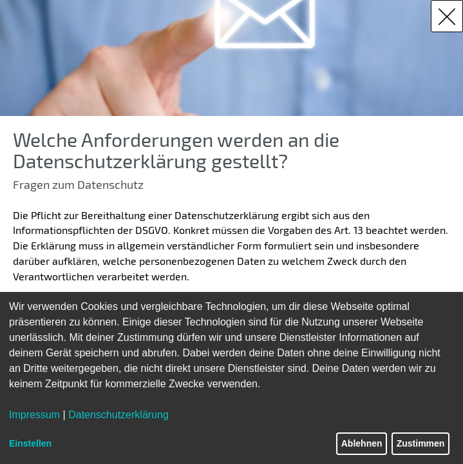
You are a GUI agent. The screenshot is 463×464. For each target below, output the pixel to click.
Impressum (34, 414)
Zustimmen (421, 443)
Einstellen (30, 443)
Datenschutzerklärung (118, 414)
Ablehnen (362, 443)
